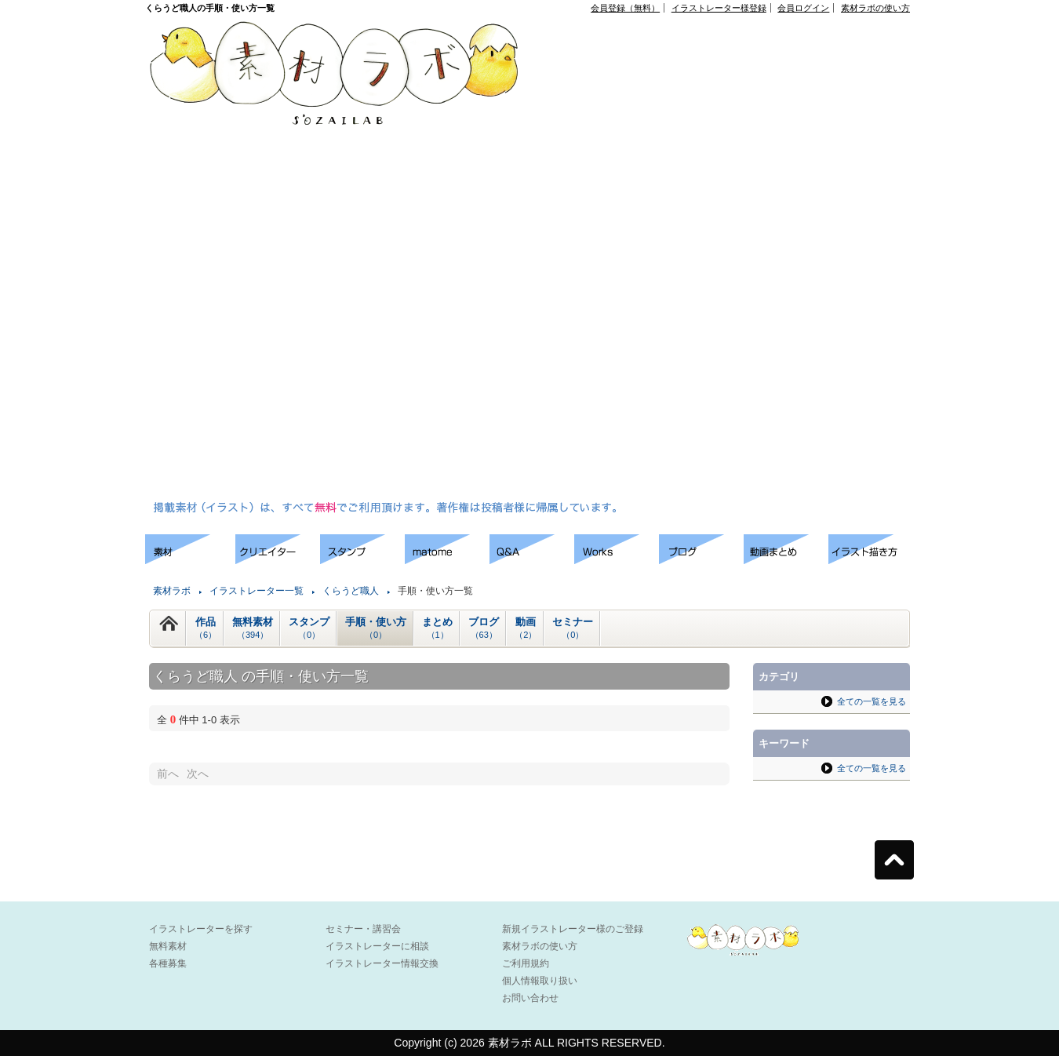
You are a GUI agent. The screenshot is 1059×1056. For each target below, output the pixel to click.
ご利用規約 (525, 963)
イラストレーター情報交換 (382, 963)
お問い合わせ (530, 997)
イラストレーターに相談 (377, 946)
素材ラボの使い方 (875, 8)
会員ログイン (803, 8)
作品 (206, 628)
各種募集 (168, 963)
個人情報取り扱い (539, 980)
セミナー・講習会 (363, 928)
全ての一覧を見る (871, 701)
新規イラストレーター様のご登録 (572, 928)
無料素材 (252, 628)
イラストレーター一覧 (256, 590)
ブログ (483, 628)
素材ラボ (172, 590)
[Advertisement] (605, 259)
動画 (526, 628)
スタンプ (309, 628)
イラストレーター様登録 (718, 8)
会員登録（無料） (625, 8)
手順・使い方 (375, 628)
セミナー (572, 628)
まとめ (437, 628)
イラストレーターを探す (201, 928)
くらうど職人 (350, 590)
